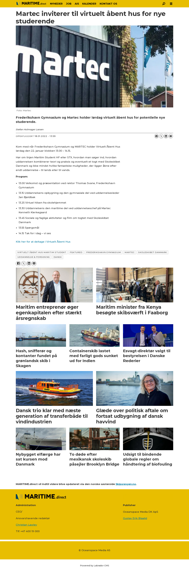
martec (129, 252)
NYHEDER (56, 3)
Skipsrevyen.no (126, 484)
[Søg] (163, 3)
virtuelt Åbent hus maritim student (41, 252)
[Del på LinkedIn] (166, 136)
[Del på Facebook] (156, 136)
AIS (77, 3)
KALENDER (89, 3)
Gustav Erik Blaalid (135, 518)
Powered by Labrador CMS (94, 565)
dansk (58, 257)
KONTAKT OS (108, 3)
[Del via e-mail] (170, 136)
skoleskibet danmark (152, 252)
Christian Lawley (26, 524)
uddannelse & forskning (33, 257)
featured (76, 252)
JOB (68, 3)
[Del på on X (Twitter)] (161, 136)
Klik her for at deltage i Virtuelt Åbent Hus (43, 241)
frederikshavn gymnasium (103, 252)
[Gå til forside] (31, 3)
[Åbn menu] (171, 3)
